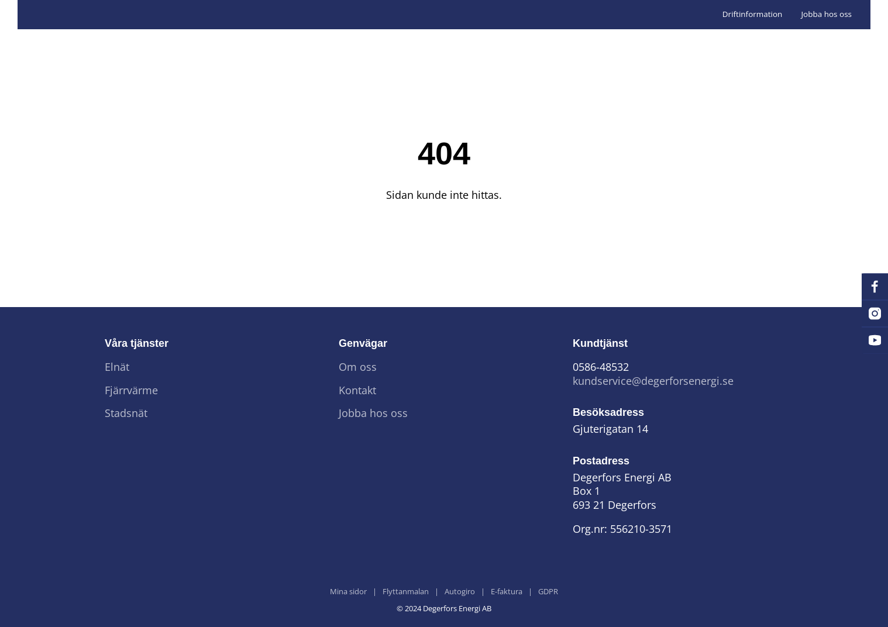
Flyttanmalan (406, 592)
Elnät (117, 367)
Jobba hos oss (826, 14)
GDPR (548, 592)
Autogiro (460, 592)
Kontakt (357, 390)
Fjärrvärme (131, 390)
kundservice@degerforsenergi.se (653, 381)
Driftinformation (752, 14)
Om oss (358, 367)
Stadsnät (126, 413)
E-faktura (506, 592)
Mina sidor (348, 592)
